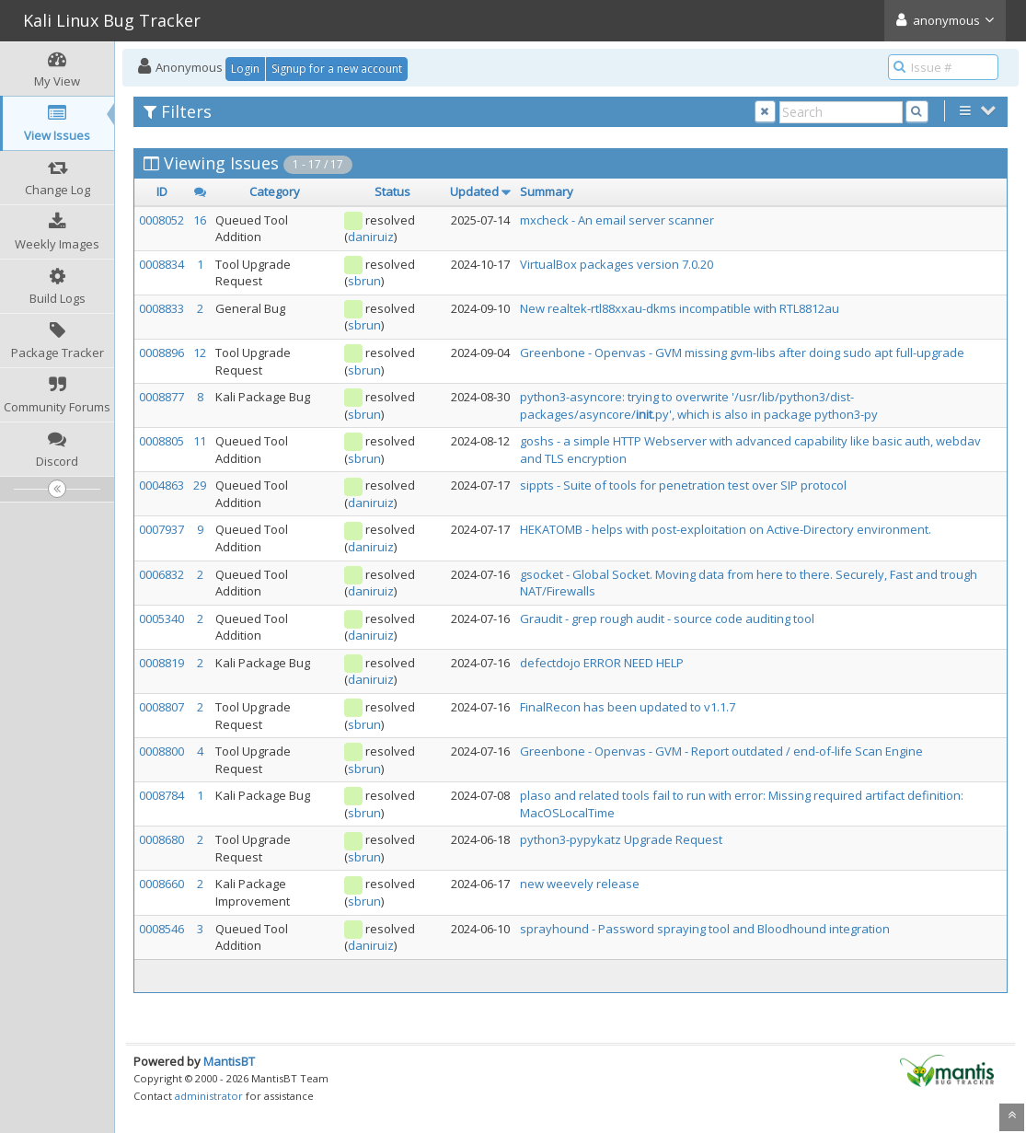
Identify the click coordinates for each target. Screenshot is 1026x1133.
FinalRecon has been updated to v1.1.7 (627, 707)
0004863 (161, 485)
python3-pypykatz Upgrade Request (621, 839)
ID (161, 191)
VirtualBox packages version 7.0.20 (616, 264)
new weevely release (580, 883)
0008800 (161, 751)
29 (199, 485)
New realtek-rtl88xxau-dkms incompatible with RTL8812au (679, 308)
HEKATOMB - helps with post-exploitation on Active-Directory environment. (725, 529)
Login (245, 68)
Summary (546, 191)
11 (199, 441)
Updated (474, 191)
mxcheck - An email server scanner (617, 220)
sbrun (364, 280)
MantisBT (229, 1061)
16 (199, 220)
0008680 (161, 839)
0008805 (161, 441)
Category (274, 191)
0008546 (161, 928)
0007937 (161, 529)
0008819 (161, 662)
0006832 (161, 574)
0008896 (161, 352)
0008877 (161, 396)
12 (199, 352)
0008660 (161, 883)
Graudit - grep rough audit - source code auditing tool (667, 618)
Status (392, 191)
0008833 (161, 308)
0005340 (161, 618)
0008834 (161, 264)
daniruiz (371, 236)
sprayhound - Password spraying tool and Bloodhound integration (705, 928)
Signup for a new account (336, 68)
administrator (209, 1096)
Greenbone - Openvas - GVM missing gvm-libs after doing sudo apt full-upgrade (742, 352)
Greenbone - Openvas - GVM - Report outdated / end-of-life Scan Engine (721, 751)
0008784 (161, 795)
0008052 (161, 220)
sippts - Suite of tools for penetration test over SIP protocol (683, 485)
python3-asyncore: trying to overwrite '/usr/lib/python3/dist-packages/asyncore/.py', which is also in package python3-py (699, 405)
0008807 (161, 707)
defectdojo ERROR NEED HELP (602, 662)
